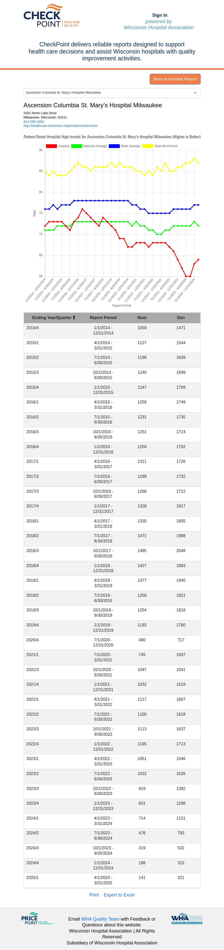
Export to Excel (119, 895)
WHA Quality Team (100, 919)
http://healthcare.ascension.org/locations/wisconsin (61, 126)
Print (94, 895)
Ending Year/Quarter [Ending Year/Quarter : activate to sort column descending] (53, 317)
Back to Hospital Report (175, 79)
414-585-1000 (34, 122)
